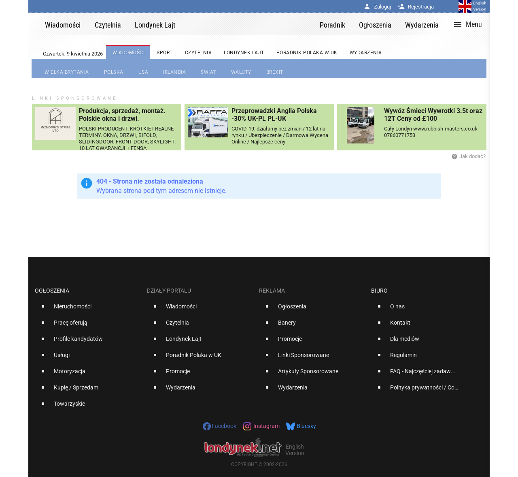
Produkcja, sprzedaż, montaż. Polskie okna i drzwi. (122, 114)
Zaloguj (377, 7)
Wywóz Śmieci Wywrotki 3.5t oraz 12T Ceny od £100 (433, 114)
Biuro (379, 290)
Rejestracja (415, 7)
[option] (87, 310)
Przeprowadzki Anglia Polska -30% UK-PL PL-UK (274, 114)
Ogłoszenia (52, 290)
